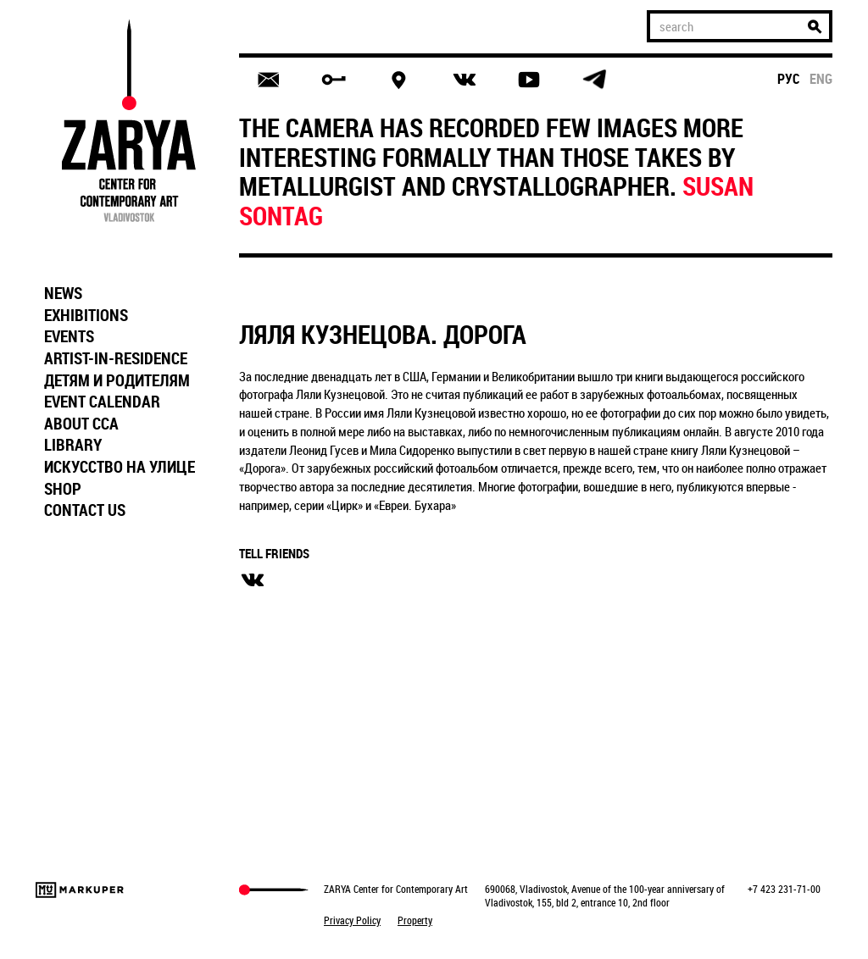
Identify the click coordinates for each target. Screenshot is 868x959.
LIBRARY (73, 445)
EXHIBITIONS (86, 315)
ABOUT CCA (81, 424)
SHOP (62, 489)
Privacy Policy (352, 920)
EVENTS (69, 336)
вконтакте (252, 580)
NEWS (63, 293)
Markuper (80, 890)
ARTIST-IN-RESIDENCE (115, 358)
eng (821, 78)
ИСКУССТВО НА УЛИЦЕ (119, 467)
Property (415, 920)
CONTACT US (84, 510)
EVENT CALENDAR (102, 402)
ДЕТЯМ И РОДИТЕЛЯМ (117, 380)
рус (788, 78)
